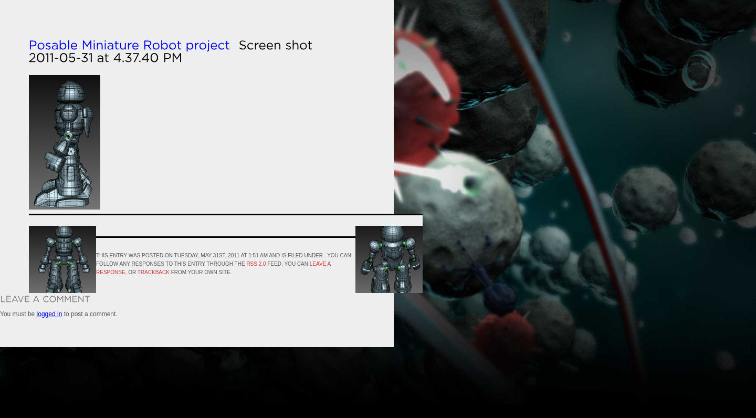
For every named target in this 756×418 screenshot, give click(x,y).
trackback (154, 272)
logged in (49, 314)
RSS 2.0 (256, 264)
